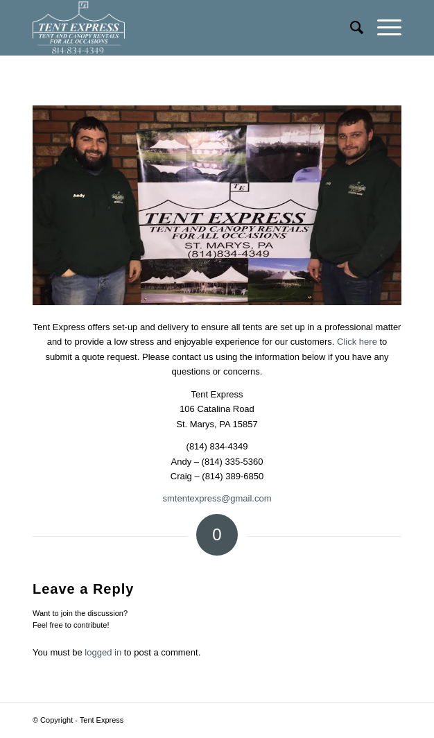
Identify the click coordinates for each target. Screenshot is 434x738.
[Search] (349, 27)
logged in (103, 652)
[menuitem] (349, 27)
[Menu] (382, 27)
